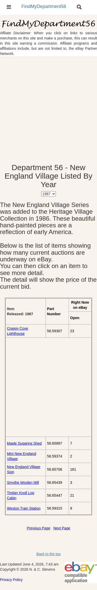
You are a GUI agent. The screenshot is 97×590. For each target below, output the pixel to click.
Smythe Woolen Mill (23, 482)
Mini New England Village (21, 456)
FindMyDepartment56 (43, 6)
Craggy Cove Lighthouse (17, 331)
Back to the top (48, 554)
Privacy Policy (11, 580)
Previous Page (38, 528)
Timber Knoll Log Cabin (20, 495)
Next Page (61, 528)
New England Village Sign (23, 469)
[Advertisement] (48, 109)
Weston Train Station (24, 508)
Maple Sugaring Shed (24, 443)
